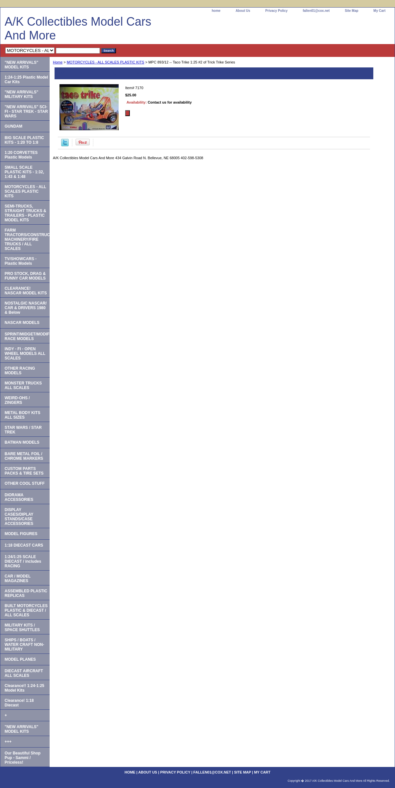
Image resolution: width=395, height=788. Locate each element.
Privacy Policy (276, 10)
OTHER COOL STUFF (25, 483)
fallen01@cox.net (316, 10)
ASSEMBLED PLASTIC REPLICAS (26, 593)
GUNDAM (13, 126)
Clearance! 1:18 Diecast (19, 702)
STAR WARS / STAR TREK (23, 429)
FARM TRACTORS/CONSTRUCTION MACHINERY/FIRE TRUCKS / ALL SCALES (27, 239)
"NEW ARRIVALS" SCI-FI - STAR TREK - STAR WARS (26, 111)
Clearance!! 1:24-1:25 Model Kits (24, 688)
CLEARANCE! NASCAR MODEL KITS (26, 290)
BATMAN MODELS (22, 442)
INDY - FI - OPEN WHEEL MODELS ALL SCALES (25, 353)
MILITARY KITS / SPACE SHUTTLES (22, 627)
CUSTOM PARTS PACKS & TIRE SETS (24, 471)
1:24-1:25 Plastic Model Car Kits (26, 79)
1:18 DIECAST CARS (24, 545)
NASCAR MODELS (22, 322)
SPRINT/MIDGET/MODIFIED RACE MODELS (27, 336)
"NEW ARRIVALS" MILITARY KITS (21, 94)
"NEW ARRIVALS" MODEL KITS (21, 64)
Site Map (351, 10)
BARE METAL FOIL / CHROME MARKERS (24, 456)
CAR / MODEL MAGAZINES (18, 578)
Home (57, 62)
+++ (8, 741)
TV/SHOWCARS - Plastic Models (20, 261)
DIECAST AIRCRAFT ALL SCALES (24, 673)
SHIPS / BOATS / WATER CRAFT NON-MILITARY (24, 645)
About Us (243, 10)
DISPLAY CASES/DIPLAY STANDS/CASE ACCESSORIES (19, 516)
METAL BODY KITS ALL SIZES (22, 415)
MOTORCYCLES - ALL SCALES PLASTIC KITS (105, 62)
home (216, 10)
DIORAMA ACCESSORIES (19, 497)
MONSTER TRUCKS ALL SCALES (23, 385)
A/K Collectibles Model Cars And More (78, 28)
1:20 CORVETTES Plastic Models (21, 155)
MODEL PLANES (20, 659)
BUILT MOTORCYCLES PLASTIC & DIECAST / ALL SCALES (26, 610)
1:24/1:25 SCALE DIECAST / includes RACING (23, 561)
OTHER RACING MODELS (20, 370)
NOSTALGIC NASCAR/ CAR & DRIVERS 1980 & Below (26, 308)
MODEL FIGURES (21, 533)
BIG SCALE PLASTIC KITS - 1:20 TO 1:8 (24, 140)
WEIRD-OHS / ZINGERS (17, 400)
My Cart (379, 10)
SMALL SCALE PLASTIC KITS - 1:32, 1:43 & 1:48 (24, 172)
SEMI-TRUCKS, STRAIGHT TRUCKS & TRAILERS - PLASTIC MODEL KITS (25, 213)
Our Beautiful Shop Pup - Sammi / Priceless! (22, 758)
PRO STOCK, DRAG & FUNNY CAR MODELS (25, 276)
